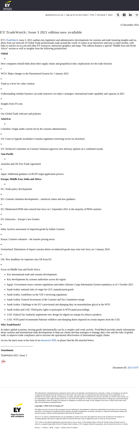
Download (101, 15)
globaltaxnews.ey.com (54, 15)
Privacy (37, 427)
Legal (57, 427)
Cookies (45, 427)
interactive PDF (48, 340)
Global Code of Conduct (69, 427)
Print (92, 15)
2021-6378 (133, 367)
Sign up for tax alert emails (77, 15)
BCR (51, 427)
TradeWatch (12, 40)
